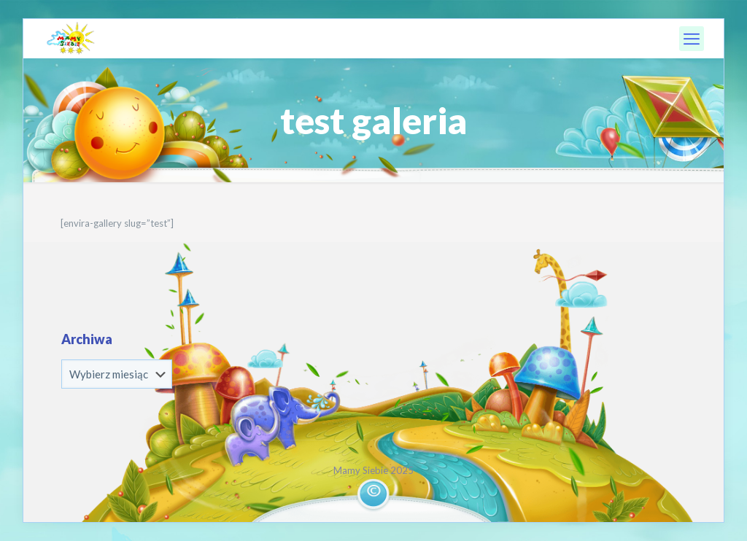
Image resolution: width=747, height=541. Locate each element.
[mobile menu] (691, 38)
